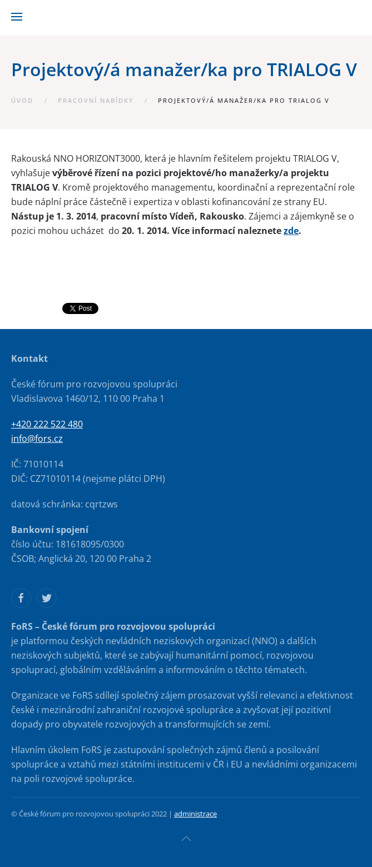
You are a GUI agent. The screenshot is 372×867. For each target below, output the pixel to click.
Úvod (22, 100)
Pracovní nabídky (95, 100)
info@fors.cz (37, 438)
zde (291, 231)
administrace (195, 814)
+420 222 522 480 (47, 424)
